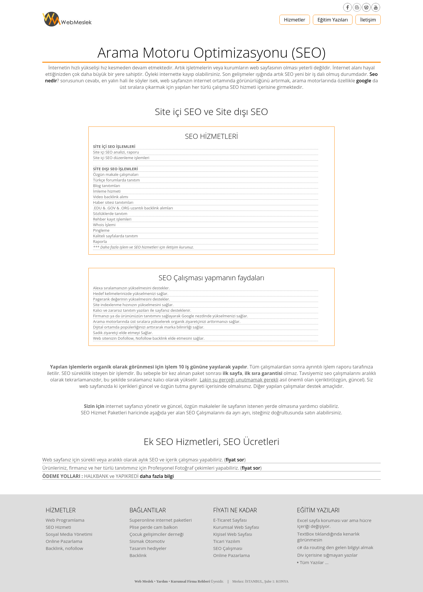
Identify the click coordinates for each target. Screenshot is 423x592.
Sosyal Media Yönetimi (69, 534)
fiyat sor (235, 459)
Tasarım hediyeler (148, 548)
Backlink (138, 555)
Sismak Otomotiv (147, 541)
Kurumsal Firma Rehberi (190, 581)
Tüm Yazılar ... (314, 562)
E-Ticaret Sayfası (230, 520)
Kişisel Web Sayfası (232, 534)
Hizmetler (294, 19)
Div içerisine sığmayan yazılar (327, 555)
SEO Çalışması (227, 548)
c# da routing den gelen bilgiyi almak (335, 547)
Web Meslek (144, 581)
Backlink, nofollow (64, 548)
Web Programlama (65, 520)
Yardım (162, 581)
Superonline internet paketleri (161, 520)
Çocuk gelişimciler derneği (157, 534)
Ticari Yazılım (226, 541)
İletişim (368, 19)
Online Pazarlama (64, 541)
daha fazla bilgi (157, 476)
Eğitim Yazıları (333, 19)
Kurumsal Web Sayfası (236, 527)
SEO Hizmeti (58, 527)
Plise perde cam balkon (154, 527)
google (363, 80)
